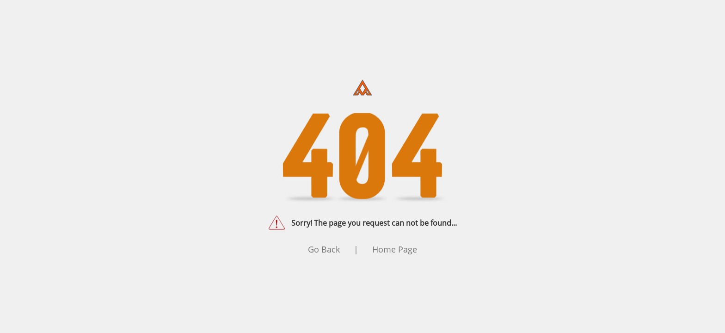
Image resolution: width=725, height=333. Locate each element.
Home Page (394, 249)
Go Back (324, 249)
